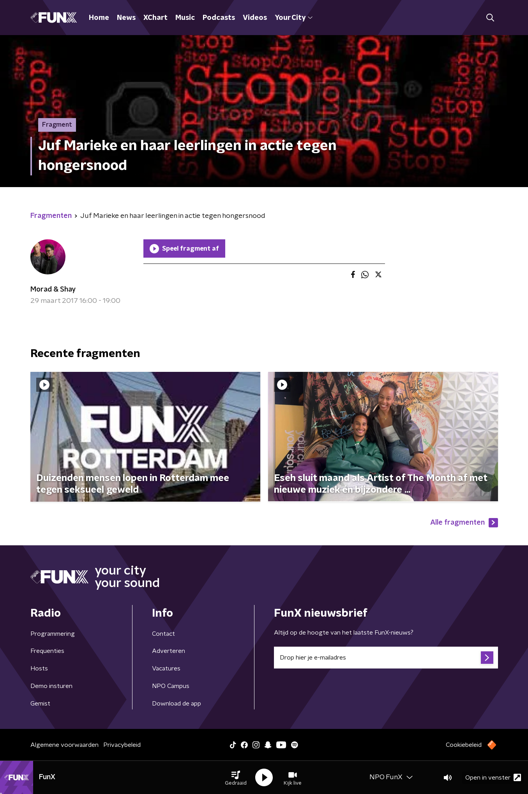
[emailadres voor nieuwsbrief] (386, 657)
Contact (163, 634)
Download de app (176, 703)
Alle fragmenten (464, 522)
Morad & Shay (53, 289)
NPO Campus (170, 686)
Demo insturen (51, 686)
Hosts (39, 668)
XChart (155, 17)
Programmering (52, 634)
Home (99, 17)
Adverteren (168, 651)
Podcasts (219, 17)
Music (185, 17)
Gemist (40, 703)
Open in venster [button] (493, 777)
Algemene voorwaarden (64, 745)
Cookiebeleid (464, 745)
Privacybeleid (122, 745)
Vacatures (166, 668)
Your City (294, 17)
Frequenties (47, 651)
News (126, 17)
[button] (235, 777)
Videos (255, 17)
